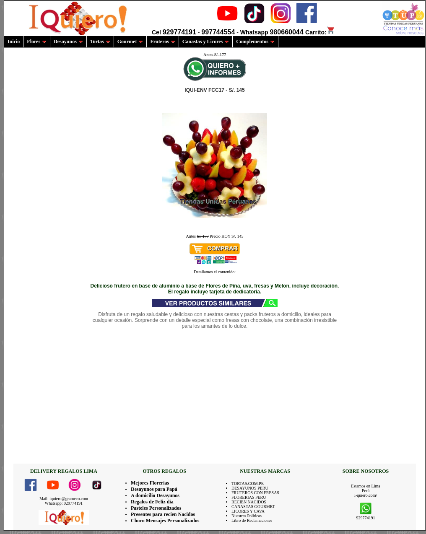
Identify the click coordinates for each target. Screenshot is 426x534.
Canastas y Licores (205, 41)
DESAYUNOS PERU (249, 488)
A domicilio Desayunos (155, 495)
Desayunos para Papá (154, 489)
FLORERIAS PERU (248, 497)
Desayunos (68, 41)
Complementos (255, 41)
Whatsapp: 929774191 (64, 503)
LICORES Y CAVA (248, 511)
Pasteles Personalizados (156, 508)
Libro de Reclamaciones (251, 520)
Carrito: (320, 32)
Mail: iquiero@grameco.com (63, 498)
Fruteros (162, 41)
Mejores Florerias (150, 483)
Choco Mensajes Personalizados (165, 521)
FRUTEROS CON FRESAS (255, 492)
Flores (37, 41)
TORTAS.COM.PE (247, 483)
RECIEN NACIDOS (248, 502)
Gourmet (130, 41)
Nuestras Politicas (246, 515)
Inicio (14, 41)
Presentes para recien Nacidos (163, 514)
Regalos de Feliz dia (152, 502)
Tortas (100, 41)
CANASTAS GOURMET (253, 506)
